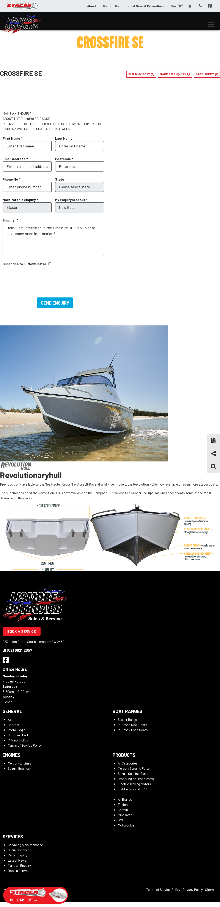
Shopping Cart (18, 735)
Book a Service (21, 631)
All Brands (125, 799)
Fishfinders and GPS (132, 789)
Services (13, 836)
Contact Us (111, 6)
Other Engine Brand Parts (136, 779)
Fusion (123, 804)
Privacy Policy (18, 740)
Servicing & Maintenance (25, 845)
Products (124, 755)
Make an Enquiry (19, 865)
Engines (11, 755)
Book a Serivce (18, 870)
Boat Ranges (127, 711)
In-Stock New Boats (132, 725)
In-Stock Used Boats (133, 730)
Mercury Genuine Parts (134, 768)
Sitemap (211, 889)
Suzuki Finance (19, 850)
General (12, 711)
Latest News (17, 860)
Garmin (123, 810)
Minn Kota (125, 815)
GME (121, 820)
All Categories (128, 763)
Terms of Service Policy (25, 745)
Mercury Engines (19, 763)
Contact (13, 725)
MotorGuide (126, 825)
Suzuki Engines (19, 768)
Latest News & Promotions (145, 6)
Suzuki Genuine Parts (133, 773)
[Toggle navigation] (211, 24)
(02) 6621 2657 (17, 650)
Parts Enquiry (17, 855)
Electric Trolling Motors (134, 784)
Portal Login (16, 730)
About (91, 6)
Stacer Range (127, 719)
